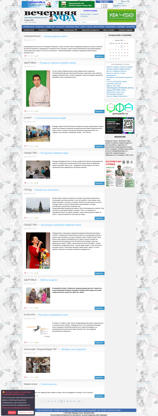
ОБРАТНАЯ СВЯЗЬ (114, 410)
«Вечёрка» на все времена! (73, 349)
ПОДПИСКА (71, 410)
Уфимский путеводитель (90, 30)
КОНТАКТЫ (81, 410)
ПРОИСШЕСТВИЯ (72, 27)
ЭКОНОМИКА (111, 27)
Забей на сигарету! (49, 279)
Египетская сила (49, 384)
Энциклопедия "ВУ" (71, 30)
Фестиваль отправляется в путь (53, 314)
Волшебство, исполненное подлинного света (119, 78)
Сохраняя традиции (125, 30)
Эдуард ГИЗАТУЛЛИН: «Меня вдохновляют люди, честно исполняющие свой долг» (116, 92)
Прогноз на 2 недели (120, 5)
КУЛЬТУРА (60, 27)
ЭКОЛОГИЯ (130, 27)
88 (79, 401)
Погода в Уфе (125, 1)
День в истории (108, 30)
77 (58, 401)
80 (67, 401)
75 (51, 401)
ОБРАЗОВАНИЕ (98, 27)
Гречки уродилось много (55, 36)
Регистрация (32, 22)
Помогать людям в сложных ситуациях (119, 67)
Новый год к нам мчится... (47, 189)
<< (40, 401)
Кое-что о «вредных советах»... (116, 71)
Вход (25, 22)
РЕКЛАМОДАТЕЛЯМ (45, 410)
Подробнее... (99, 56)
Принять (12, 413)
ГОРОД (89, 27)
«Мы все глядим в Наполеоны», (117, 96)
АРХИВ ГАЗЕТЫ (60, 410)
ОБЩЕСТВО (50, 27)
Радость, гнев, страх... (113, 86)
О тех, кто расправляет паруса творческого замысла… (116, 82)
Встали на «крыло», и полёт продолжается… (115, 74)
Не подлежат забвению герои (54, 152)
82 (74, 401)
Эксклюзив (56, 30)
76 (55, 401)
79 (64, 401)
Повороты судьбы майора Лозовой (118, 69)
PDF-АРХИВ (101, 410)
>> (82, 401)
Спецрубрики (43, 30)
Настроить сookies (26, 413)
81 (70, 401)
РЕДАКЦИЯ (91, 410)
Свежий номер (29, 30)
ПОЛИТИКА (40, 27)
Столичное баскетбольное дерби (50, 117)
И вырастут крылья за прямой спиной (58, 62)
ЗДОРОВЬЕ (121, 27)
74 (48, 401)
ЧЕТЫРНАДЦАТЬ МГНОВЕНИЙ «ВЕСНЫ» (120, 88)
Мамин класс (31, 384)
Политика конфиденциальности (16, 407)
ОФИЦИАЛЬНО (28, 27)
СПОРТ (83, 27)
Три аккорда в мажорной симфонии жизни (61, 224)
